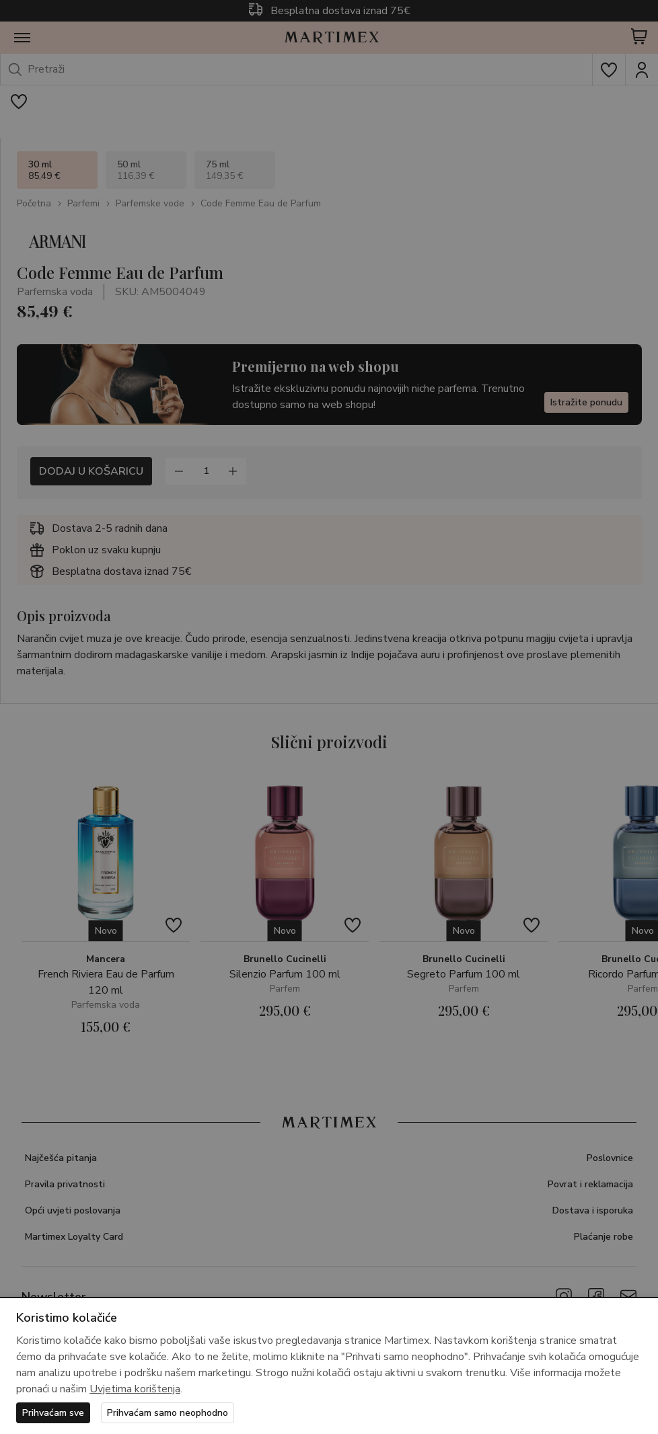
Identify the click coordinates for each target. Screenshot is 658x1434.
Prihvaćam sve (53, 1412)
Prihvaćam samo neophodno (167, 1412)
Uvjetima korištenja (134, 1389)
